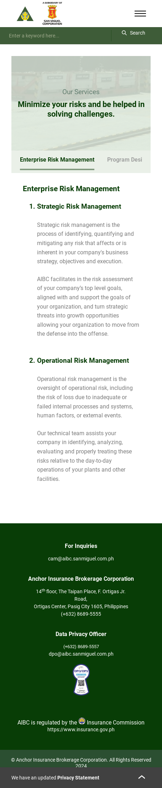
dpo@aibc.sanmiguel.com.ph (81, 654)
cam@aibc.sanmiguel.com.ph (81, 558)
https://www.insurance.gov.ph (81, 729)
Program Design (127, 159)
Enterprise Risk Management (57, 159)
